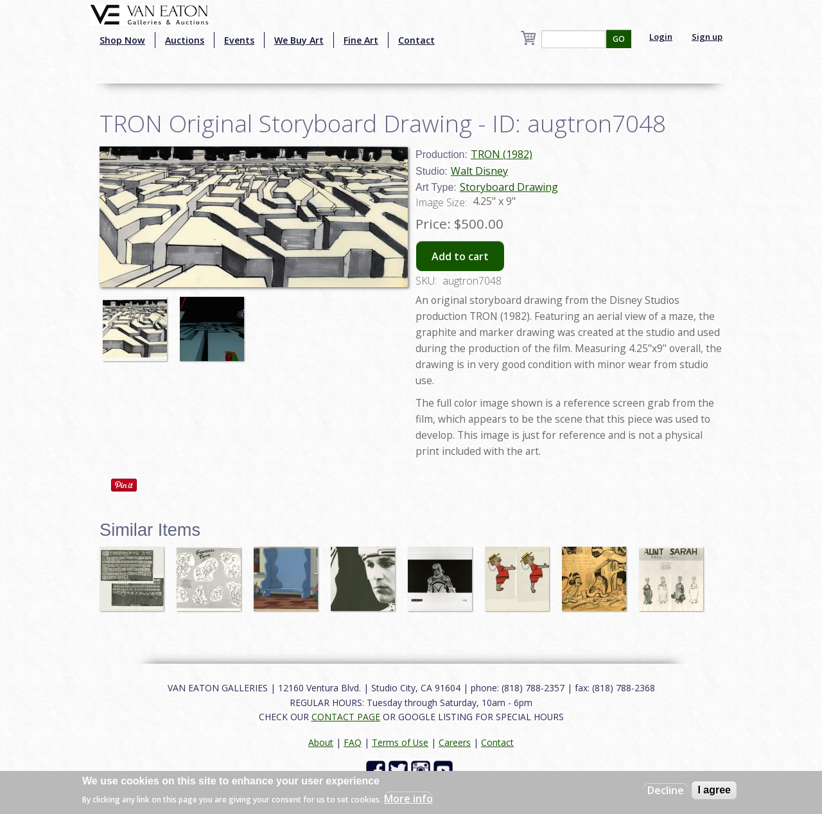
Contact (416, 40)
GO (619, 38)
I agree (714, 789)
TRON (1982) (501, 154)
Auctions (184, 40)
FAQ (353, 742)
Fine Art (361, 40)
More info (408, 799)
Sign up (707, 36)
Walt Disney (479, 171)
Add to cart (460, 256)
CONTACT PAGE (345, 717)
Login (660, 36)
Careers (455, 742)
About (320, 742)
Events (239, 40)
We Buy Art (299, 40)
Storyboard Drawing (509, 187)
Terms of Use (400, 742)
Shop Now (122, 40)
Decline (665, 790)
